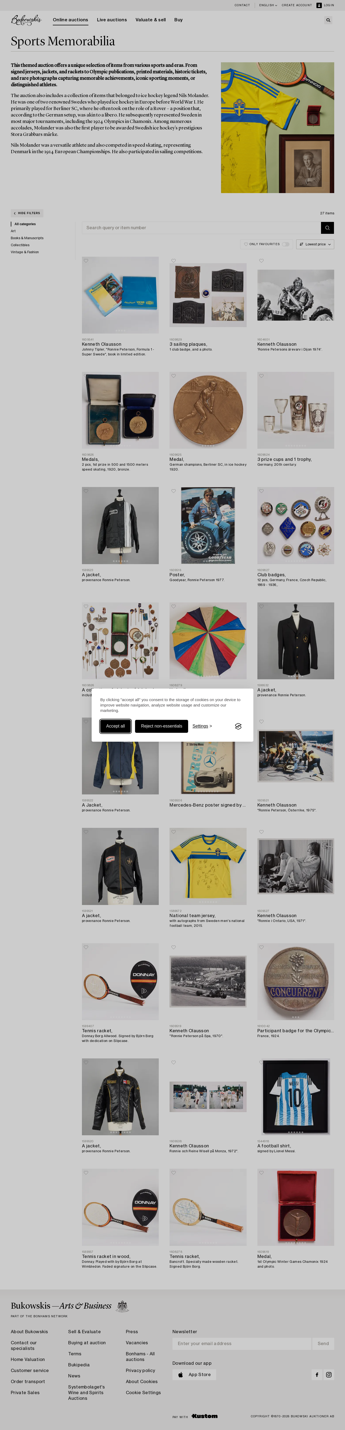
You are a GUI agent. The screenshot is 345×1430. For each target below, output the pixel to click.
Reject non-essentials (161, 726)
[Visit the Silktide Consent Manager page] (238, 726)
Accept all (115, 726)
